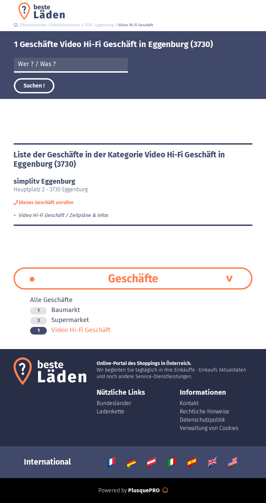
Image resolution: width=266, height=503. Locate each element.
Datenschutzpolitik (202, 420)
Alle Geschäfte (51, 300)
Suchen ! (34, 85)
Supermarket (59, 320)
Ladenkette (110, 411)
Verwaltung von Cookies (209, 428)
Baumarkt (55, 310)
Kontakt (189, 403)
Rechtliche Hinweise (204, 411)
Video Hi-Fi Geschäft (70, 330)
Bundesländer (114, 403)
